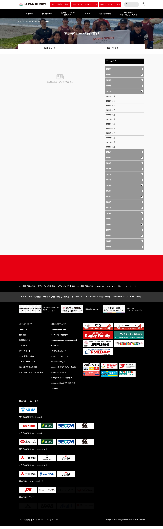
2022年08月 (110, 115)
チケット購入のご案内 (60, 4)
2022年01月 (110, 147)
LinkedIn (54, 391)
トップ (20, 21)
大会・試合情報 (35, 299)
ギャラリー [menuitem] (115, 48)
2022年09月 (110, 110)
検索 (126, 4)
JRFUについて (25, 331)
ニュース (22, 299)
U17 (125, 288)
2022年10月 (110, 106)
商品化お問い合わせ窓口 (28, 370)
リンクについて (39, 523)
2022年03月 (110, 138)
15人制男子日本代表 (27, 288)
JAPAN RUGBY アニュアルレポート (127, 299)
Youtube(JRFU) (57, 364)
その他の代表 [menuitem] (46, 14)
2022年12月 (110, 96)
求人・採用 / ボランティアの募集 (32, 375)
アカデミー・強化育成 (33, 21)
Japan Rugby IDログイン (109, 4)
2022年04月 (110, 133)
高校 (120, 288)
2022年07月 (110, 119)
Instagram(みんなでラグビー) (62, 386)
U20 (114, 288)
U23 (108, 288)
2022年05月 (110, 128)
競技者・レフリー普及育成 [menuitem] (68, 14)
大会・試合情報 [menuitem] (105, 14)
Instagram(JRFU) (58, 375)
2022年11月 (110, 101)
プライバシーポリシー (55, 523)
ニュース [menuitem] (86, 14)
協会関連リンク (25, 342)
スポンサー (23, 348)
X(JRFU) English (58, 353)
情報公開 (22, 337)
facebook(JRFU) (57, 331)
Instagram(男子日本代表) (61, 381)
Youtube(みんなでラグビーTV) (63, 370)
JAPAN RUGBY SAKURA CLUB (83, 4)
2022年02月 (110, 142)
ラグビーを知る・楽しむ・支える (56, 299)
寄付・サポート (25, 353)
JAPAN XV (100, 288)
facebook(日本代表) (59, 337)
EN (144, 5)
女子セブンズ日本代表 (66, 288)
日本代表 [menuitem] (29, 14)
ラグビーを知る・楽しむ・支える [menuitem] (128, 14)
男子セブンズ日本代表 (46, 288)
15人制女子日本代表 (85, 288)
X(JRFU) (54, 348)
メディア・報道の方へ (28, 364)
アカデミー (134, 288)
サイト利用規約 (25, 523)
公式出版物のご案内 (27, 359)
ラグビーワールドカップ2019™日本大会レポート (91, 299)
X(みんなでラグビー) (59, 359)
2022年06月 (110, 124)
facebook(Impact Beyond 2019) (64, 342)
